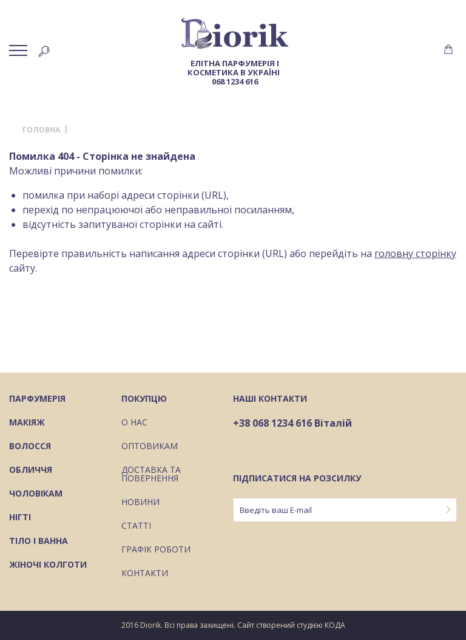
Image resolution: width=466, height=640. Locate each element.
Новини (140, 503)
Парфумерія (37, 399)
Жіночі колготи (48, 565)
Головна (41, 130)
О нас (134, 423)
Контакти (144, 574)
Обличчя (30, 470)
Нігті (20, 518)
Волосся (30, 447)
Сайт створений (266, 625)
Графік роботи (156, 550)
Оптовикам (149, 447)
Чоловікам (35, 494)
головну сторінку (415, 253)
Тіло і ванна (38, 541)
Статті (136, 526)
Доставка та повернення (151, 475)
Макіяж (27, 423)
